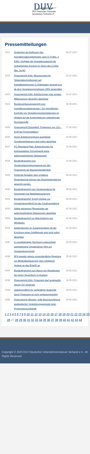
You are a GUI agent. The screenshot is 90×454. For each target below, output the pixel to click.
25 (88, 314)
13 (40, 314)
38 (56, 320)
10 (28, 314)
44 (80, 320)
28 (16, 320)
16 (52, 314)
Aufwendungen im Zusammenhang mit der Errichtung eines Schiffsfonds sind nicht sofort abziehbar (36, 232)
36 (48, 320)
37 (52, 320)
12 (36, 314)
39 (60, 320)
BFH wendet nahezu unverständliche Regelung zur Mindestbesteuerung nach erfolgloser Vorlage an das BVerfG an (37, 261)
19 (64, 314)
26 (8, 320)
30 (24, 320)
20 (68, 314)
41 (68, 320)
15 (48, 314)
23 (80, 314)
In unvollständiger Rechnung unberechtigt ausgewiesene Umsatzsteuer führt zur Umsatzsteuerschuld (35, 246)
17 (56, 314)
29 (20, 320)
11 (32, 314)
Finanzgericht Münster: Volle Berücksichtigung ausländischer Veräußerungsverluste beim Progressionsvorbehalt (37, 304)
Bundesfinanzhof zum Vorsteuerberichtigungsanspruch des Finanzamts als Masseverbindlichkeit (32, 165)
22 (76, 314)
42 (72, 320)
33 (36, 320)
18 (60, 314)
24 (84, 314)
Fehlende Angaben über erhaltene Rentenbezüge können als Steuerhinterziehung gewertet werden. (37, 179)
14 (44, 314)
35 (44, 320)
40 (64, 320)
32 (32, 320)
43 (76, 320)
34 (40, 320)
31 (28, 320)
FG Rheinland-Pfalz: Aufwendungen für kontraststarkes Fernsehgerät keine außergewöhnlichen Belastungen (33, 151)
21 (72, 314)
